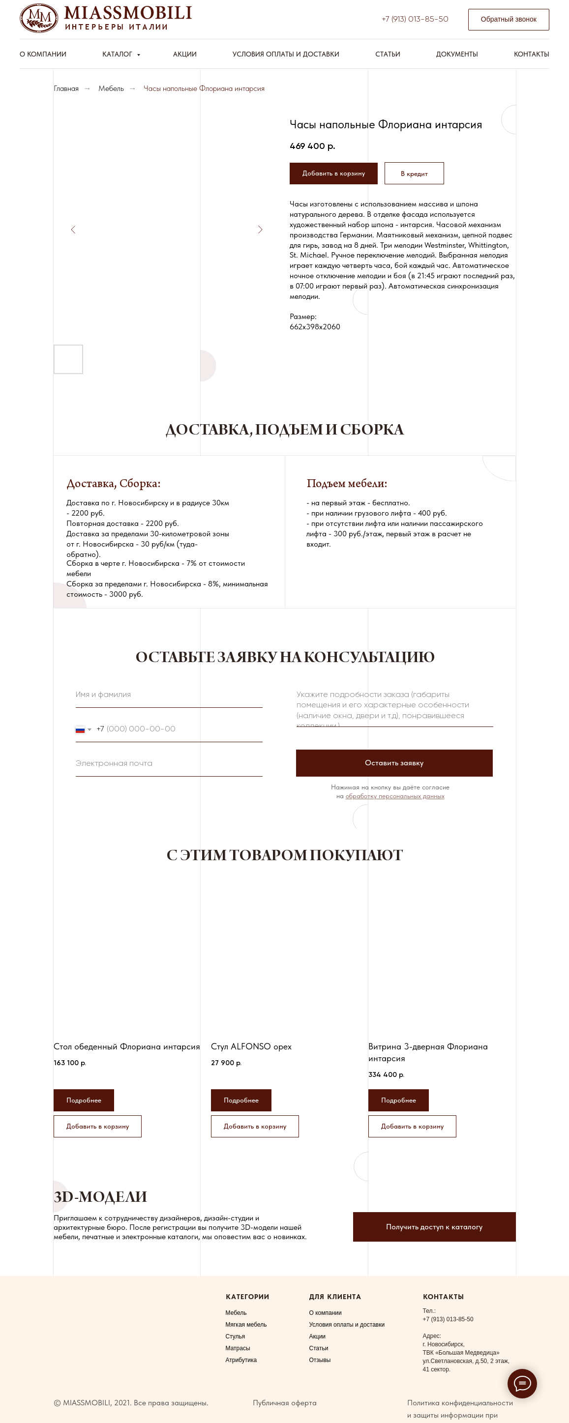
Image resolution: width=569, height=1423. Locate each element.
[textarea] (395, 706)
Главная (66, 88)
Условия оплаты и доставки (286, 54)
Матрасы (238, 1348)
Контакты (531, 54)
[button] (508, 20)
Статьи (387, 54)
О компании (43, 54)
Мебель (111, 88)
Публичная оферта (285, 1402)
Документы (457, 54)
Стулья (235, 1336)
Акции (185, 54)
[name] (169, 695)
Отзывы (320, 1360)
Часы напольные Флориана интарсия (204, 88)
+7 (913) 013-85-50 (415, 20)
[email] (169, 764)
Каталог (118, 54)
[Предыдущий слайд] (73, 229)
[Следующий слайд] (260, 229)
